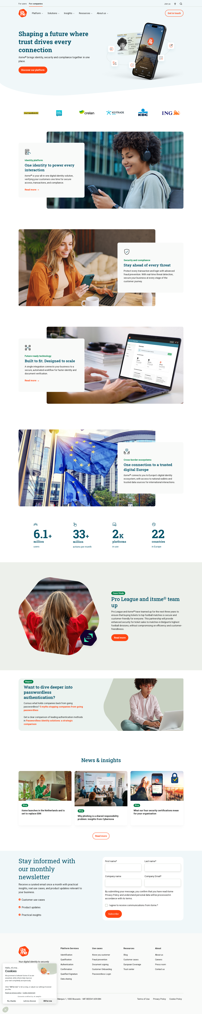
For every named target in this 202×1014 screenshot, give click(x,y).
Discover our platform (33, 70)
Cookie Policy (175, 999)
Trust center (129, 969)
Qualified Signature (69, 974)
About (158, 948)
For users (23, 4)
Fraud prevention (99, 959)
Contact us (160, 969)
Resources (129, 948)
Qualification (66, 959)
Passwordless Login (101, 974)
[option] (31, 112)
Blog (126, 955)
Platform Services (70, 948)
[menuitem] (175, 4)
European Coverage (132, 964)
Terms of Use (143, 999)
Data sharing (66, 979)
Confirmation (66, 969)
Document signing (100, 964)
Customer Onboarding (102, 969)
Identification (66, 955)
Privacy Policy (159, 999)
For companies (36, 4)
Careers (158, 959)
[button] (180, 4)
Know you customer (101, 955)
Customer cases (131, 959)
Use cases (97, 948)
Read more (30, 189)
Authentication (67, 964)
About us (159, 955)
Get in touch (174, 13)
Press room (160, 964)
